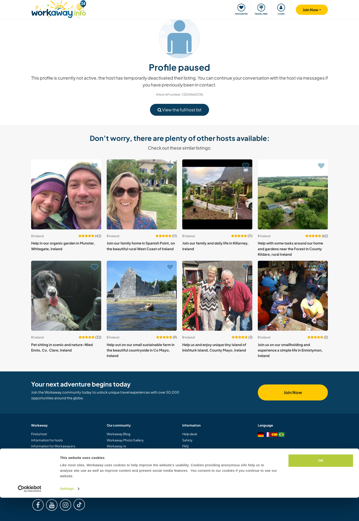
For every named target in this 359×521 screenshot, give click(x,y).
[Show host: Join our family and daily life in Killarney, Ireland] (217, 194)
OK (321, 484)
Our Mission (115, 458)
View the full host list (179, 109)
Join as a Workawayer (47, 452)
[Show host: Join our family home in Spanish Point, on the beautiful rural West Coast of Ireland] (142, 194)
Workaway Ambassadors (125, 464)
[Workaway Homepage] (58, 8)
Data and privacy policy (199, 470)
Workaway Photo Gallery (125, 440)
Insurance (189, 452)
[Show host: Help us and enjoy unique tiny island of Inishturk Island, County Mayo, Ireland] (217, 296)
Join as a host (40, 458)
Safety (187, 440)
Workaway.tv (116, 446)
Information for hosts (47, 440)
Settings (67, 512)
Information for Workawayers (53, 446)
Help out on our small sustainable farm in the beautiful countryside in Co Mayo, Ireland (140, 350)
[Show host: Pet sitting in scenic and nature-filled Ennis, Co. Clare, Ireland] (66, 296)
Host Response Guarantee (202, 458)
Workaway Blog (118, 434)
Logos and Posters (120, 452)
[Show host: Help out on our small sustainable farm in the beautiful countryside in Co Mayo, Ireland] (142, 296)
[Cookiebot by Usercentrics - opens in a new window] (30, 512)
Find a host (39, 434)
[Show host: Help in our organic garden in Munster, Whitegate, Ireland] (66, 194)
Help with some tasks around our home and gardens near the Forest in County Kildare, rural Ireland (290, 248)
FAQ (185, 446)
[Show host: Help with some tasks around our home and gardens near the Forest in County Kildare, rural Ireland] (293, 194)
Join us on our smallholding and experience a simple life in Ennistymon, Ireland (290, 350)
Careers (113, 470)
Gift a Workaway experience (52, 464)
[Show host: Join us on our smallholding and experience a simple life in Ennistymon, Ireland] (293, 296)
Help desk (189, 434)
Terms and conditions (198, 464)
